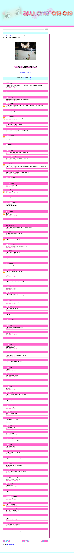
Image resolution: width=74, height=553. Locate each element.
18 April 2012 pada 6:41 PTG (11, 266)
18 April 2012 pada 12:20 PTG (12, 186)
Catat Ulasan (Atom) (10, 544)
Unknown (8, 103)
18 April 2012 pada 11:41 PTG (12, 492)
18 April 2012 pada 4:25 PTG (11, 259)
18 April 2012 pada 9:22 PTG (11, 328)
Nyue (7, 144)
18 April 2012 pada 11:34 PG (11, 167)
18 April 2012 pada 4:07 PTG (11, 253)
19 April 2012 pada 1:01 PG (11, 505)
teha (7, 231)
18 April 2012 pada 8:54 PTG (11, 289)
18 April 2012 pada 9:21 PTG (11, 322)
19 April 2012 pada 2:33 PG (11, 525)
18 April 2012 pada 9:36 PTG (11, 414)
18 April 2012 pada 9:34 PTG (11, 401)
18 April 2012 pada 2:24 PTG (11, 228)
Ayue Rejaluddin (9, 202)
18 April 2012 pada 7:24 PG (11, 112)
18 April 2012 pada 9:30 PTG (11, 370)
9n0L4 (7, 263)
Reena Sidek (8, 177)
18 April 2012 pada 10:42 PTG (12, 480)
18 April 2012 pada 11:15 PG (11, 159)
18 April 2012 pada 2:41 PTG (11, 234)
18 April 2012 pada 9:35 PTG (11, 408)
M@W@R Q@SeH (10, 156)
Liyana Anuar (8, 110)
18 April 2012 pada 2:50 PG (11, 100)
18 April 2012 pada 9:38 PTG (11, 434)
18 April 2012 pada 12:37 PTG (12, 192)
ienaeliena (8, 189)
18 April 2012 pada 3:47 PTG (11, 240)
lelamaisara (8, 150)
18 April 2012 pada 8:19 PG (11, 119)
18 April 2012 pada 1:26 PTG (11, 215)
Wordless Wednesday (10, 35)
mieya (7, 163)
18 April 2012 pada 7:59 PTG (11, 276)
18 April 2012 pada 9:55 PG (11, 147)
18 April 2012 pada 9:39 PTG (11, 447)
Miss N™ (8, 280)
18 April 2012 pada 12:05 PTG (12, 173)
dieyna (7, 502)
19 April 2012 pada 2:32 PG (11, 519)
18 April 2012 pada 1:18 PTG (11, 208)
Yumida (7, 83)
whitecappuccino (9, 496)
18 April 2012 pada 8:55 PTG (11, 296)
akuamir (7, 97)
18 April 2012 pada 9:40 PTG (11, 453)
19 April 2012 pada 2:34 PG (11, 532)
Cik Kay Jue (8, 476)
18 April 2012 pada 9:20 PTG (11, 315)
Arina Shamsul (9, 128)
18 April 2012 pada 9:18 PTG (11, 303)
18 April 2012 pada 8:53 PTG (11, 282)
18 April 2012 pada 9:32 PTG (11, 383)
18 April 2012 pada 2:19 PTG (11, 222)
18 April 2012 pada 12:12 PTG (12, 180)
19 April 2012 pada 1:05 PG (11, 511)
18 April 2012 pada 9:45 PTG (11, 472)
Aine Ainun (8, 122)
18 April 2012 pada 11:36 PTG (12, 486)
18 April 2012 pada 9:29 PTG (11, 364)
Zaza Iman (8, 183)
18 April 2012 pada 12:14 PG (11, 87)
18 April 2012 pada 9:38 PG (11, 131)
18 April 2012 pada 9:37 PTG (11, 422)
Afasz (7, 256)
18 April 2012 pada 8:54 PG (11, 125)
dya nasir (8, 91)
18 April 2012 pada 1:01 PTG (11, 199)
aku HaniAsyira (9, 196)
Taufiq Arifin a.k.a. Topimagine (12, 170)
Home (4, 35)
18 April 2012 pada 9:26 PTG (11, 348)
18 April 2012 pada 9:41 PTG (11, 466)
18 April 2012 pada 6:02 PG (11, 106)
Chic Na (7, 219)
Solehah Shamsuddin (10, 508)
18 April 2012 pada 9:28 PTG (11, 356)
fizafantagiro (8, 244)
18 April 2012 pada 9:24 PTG (11, 341)
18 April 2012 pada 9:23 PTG (11, 334)
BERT (7, 250)
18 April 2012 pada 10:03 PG (11, 153)
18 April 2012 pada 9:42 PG (11, 140)
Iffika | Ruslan (8, 269)
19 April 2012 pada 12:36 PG (11, 499)
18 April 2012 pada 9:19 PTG (11, 309)
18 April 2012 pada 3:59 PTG (11, 247)
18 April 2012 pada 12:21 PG (11, 94)
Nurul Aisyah (8, 238)
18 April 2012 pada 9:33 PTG (11, 395)
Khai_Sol (8, 469)
